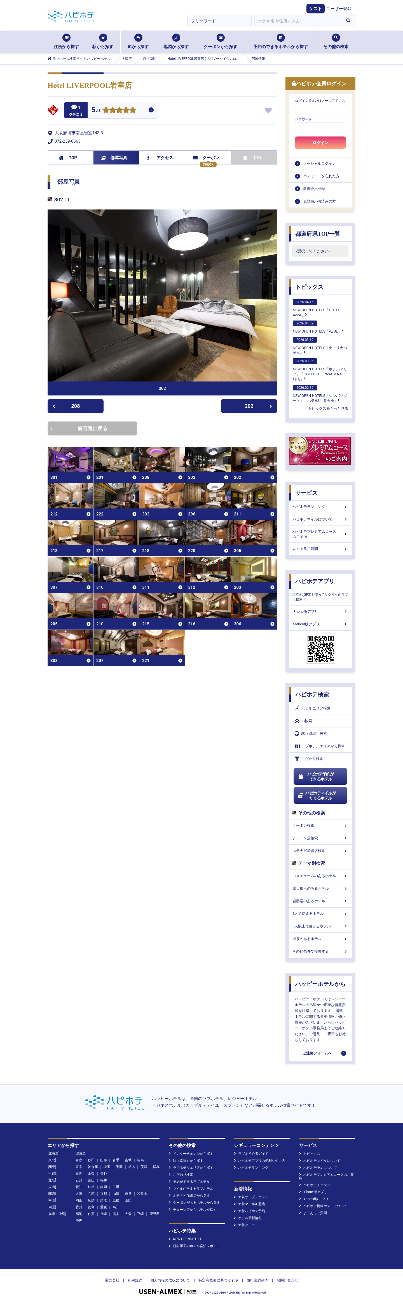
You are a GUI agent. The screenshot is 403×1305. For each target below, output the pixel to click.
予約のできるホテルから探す (280, 41)
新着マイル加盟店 (249, 1204)
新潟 (79, 1174)
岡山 (79, 1200)
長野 (103, 1174)
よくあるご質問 (320, 549)
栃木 (131, 1167)
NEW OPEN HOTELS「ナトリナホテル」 (320, 346)
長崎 (103, 1214)
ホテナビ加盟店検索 (320, 851)
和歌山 (142, 1194)
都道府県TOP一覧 (317, 234)
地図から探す (176, 41)
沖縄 (79, 1220)
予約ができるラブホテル (189, 1182)
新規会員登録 (314, 189)
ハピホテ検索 (312, 694)
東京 (79, 1167)
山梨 (91, 1174)
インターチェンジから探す (191, 1154)
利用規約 (135, 1280)
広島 (91, 1200)
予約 (252, 157)
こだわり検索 (309, 759)
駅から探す (102, 41)
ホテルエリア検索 (313, 708)
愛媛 (103, 1207)
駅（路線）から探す (186, 1161)
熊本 (116, 1214)
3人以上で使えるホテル (320, 926)
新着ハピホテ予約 (249, 1211)
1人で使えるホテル (320, 913)
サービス (306, 493)
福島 (140, 1160)
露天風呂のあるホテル (320, 888)
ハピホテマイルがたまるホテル (317, 796)
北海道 (81, 1153)
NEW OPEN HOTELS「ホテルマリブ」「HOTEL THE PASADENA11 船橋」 (320, 369)
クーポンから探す (220, 41)
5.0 (96, 110)
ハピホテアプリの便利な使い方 (259, 1161)
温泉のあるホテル (320, 939)
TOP (68, 157)
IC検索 (303, 721)
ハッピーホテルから (320, 984)
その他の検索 (335, 41)
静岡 (103, 1187)
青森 (79, 1160)
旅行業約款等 (257, 1280)
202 (258, 406)
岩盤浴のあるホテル (320, 901)
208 (66, 406)
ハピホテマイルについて (320, 519)
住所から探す (66, 41)
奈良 (128, 1194)
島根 (116, 1200)
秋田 (91, 1160)
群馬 (156, 1167)
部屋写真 (114, 157)
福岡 (79, 1214)
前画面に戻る (78, 428)
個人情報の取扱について (170, 1280)
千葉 (119, 1167)
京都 (103, 1194)
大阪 (79, 1194)
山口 (128, 1200)
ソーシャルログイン (319, 163)
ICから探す (138, 41)
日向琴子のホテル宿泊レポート (194, 1246)
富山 (91, 1180)
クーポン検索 (320, 825)
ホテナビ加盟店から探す (189, 1196)
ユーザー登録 (339, 8)
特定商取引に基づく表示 (218, 1280)
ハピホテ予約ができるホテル (316, 777)
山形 (103, 1160)
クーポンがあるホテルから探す (194, 1203)
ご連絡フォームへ (317, 1053)
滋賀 (116, 1194)
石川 (79, 1180)
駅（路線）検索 (311, 733)
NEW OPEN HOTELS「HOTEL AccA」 (316, 308)
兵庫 (91, 1194)
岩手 (116, 1160)
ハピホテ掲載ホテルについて (323, 1206)
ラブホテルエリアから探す (320, 746)
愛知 (79, 1187)
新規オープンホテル (251, 1197)
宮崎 (140, 1214)
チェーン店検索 (320, 838)
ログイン (320, 142)
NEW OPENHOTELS (185, 1239)
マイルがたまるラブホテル (191, 1189)
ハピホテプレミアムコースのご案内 (320, 534)
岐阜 (91, 1187)
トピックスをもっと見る (328, 408)
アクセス (160, 157)
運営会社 (112, 1280)
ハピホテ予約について (318, 1168)
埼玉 (107, 1167)
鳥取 (103, 1200)
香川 (79, 1207)
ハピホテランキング (320, 507)
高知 (116, 1207)
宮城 (128, 1160)
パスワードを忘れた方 (321, 176)
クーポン (206, 157)
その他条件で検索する (320, 951)
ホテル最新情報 (248, 1218)
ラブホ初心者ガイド (251, 1154)
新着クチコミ (246, 1225)
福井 (103, 1180)
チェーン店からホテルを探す (193, 1210)
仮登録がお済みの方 (319, 201)
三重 (116, 1187)
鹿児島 (154, 1214)
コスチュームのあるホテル (320, 876)
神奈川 (93, 1167)
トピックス (309, 287)
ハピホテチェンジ (314, 1185)
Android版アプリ (320, 624)
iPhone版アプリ (320, 611)
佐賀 (91, 1214)
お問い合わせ (287, 1280)
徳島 (91, 1207)
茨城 (143, 1167)
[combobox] (297, 21)
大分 (128, 1214)
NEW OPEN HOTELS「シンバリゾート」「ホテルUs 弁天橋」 (320, 394)
